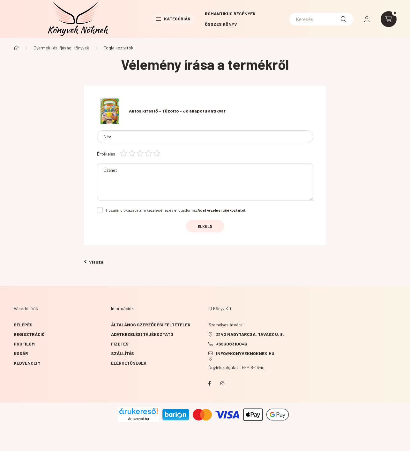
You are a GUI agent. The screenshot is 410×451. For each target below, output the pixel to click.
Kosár (21, 353)
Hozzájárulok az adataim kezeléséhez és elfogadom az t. (176, 210)
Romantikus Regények (230, 13)
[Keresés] (321, 19)
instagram (222, 383)
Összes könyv (221, 24)
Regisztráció (29, 334)
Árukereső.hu (138, 419)
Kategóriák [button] (173, 18)
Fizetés (120, 343)
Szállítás (122, 353)
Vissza (93, 262)
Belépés (23, 324)
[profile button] (367, 19)
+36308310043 (231, 343)
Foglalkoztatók (118, 47)
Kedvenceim (27, 363)
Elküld (205, 226)
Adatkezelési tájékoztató (142, 334)
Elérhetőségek (128, 363)
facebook (209, 383)
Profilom (24, 343)
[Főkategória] (16, 47)
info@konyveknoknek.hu (245, 353)
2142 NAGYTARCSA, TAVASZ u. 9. (250, 334)
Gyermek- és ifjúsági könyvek (61, 47)
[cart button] (389, 19)
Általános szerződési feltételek (150, 324)
